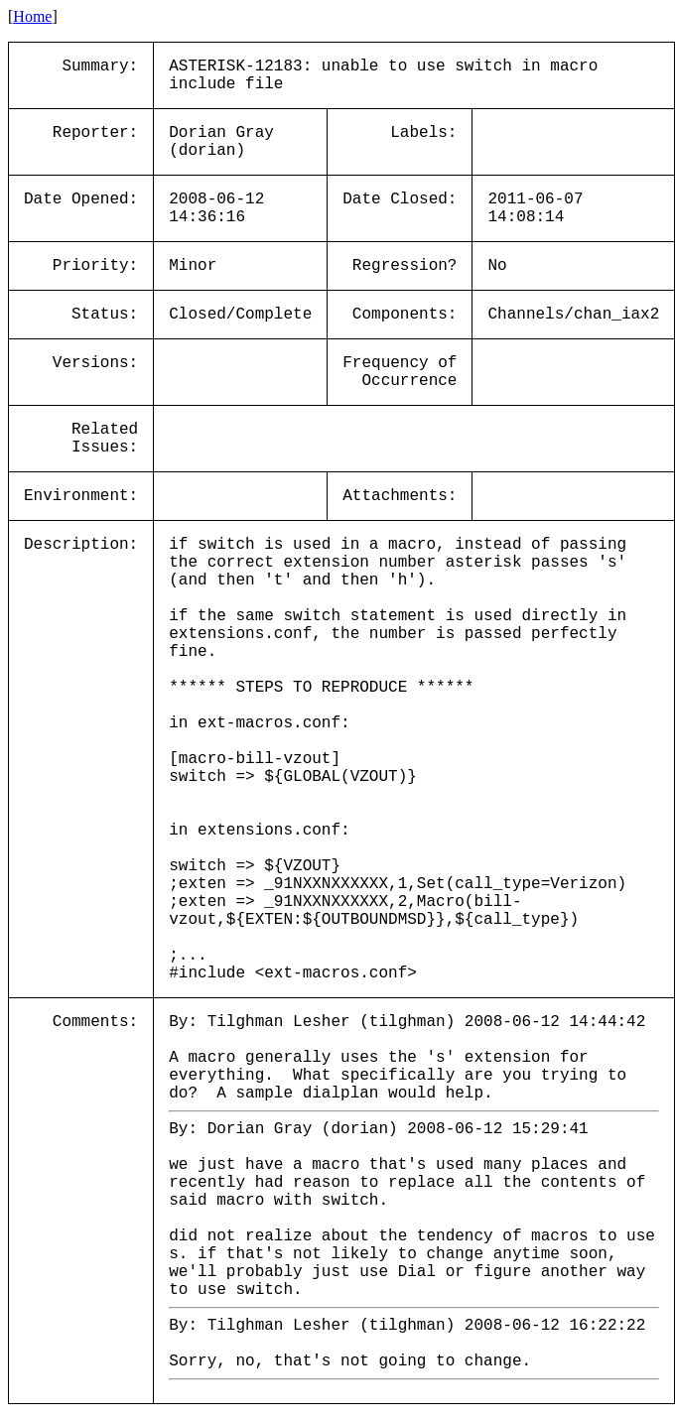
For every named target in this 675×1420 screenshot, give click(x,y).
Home (32, 16)
